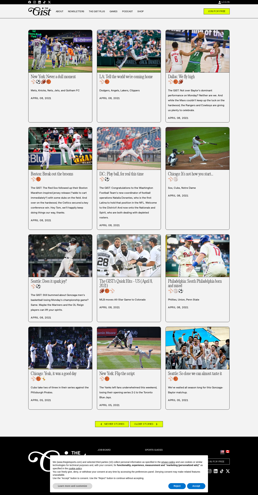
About (60, 11)
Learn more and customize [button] (72, 486)
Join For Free (216, 11)
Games (114, 11)
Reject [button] (177, 486)
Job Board (104, 449)
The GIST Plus (97, 11)
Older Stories (146, 424)
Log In (226, 2)
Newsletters (76, 11)
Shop (140, 11)
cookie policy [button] (75, 468)
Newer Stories (111, 424)
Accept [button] (196, 486)
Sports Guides (154, 449)
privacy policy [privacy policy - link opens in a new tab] (168, 462)
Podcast (127, 11)
